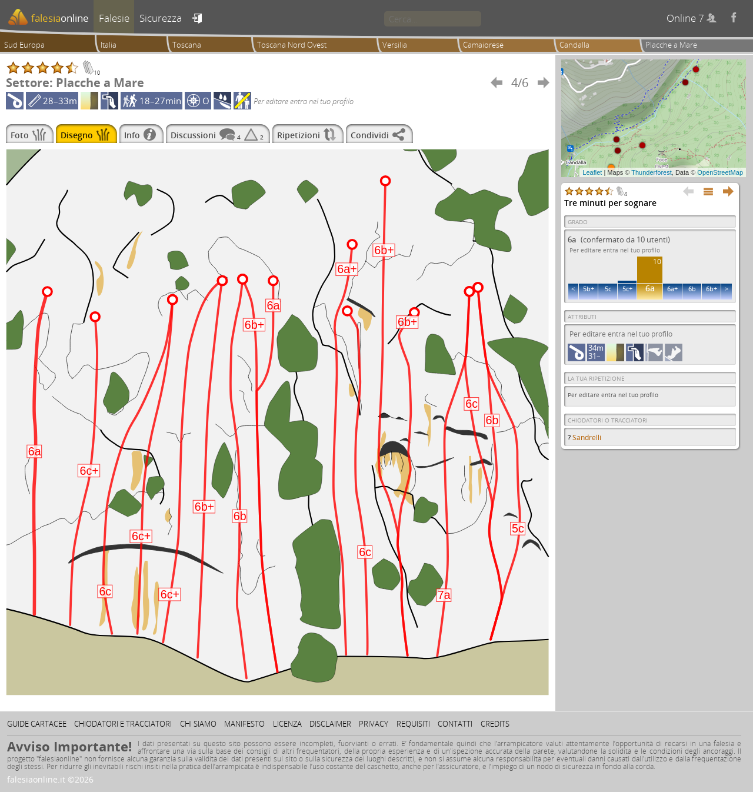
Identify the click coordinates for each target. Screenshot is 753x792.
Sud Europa (24, 44)
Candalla (574, 44)
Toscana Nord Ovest (291, 44)
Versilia (394, 44)
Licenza (287, 723)
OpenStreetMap (720, 172)
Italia (108, 44)
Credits (495, 723)
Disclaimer (330, 723)
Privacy (373, 723)
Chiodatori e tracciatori (123, 723)
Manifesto (244, 723)
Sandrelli (586, 437)
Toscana (186, 44)
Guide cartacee (36, 723)
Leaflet (592, 172)
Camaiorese (483, 44)
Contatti (455, 723)
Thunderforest (651, 172)
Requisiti (413, 723)
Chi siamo (198, 723)
